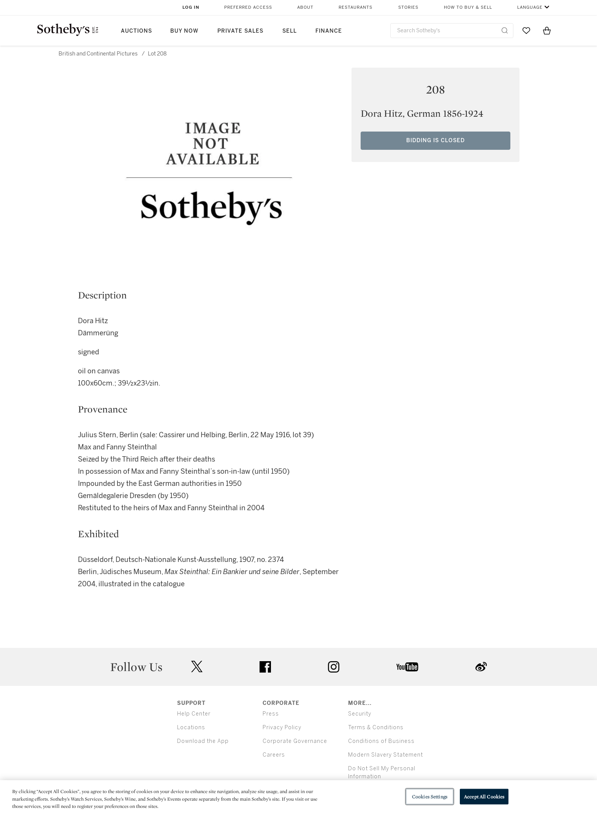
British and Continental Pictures (98, 54)
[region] (298, 797)
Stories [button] (408, 7)
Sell (289, 31)
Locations (191, 727)
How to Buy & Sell (468, 7)
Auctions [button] (136, 31)
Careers (274, 755)
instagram (333, 667)
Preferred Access (248, 7)
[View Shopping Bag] (546, 30)
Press (271, 714)
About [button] (305, 7)
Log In (191, 7)
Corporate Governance (295, 741)
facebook (265, 667)
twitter (197, 667)
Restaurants (355, 7)
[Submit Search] (505, 30)
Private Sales (240, 31)
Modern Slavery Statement (385, 755)
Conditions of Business (381, 741)
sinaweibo (481, 666)
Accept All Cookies (484, 796)
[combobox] (452, 30)
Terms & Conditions (376, 727)
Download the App (203, 741)
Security (359, 714)
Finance (328, 31)
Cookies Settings (429, 796)
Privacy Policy (282, 727)
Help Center (194, 714)
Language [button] (530, 7)
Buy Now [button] (184, 31)
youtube (407, 666)
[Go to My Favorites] (526, 30)
